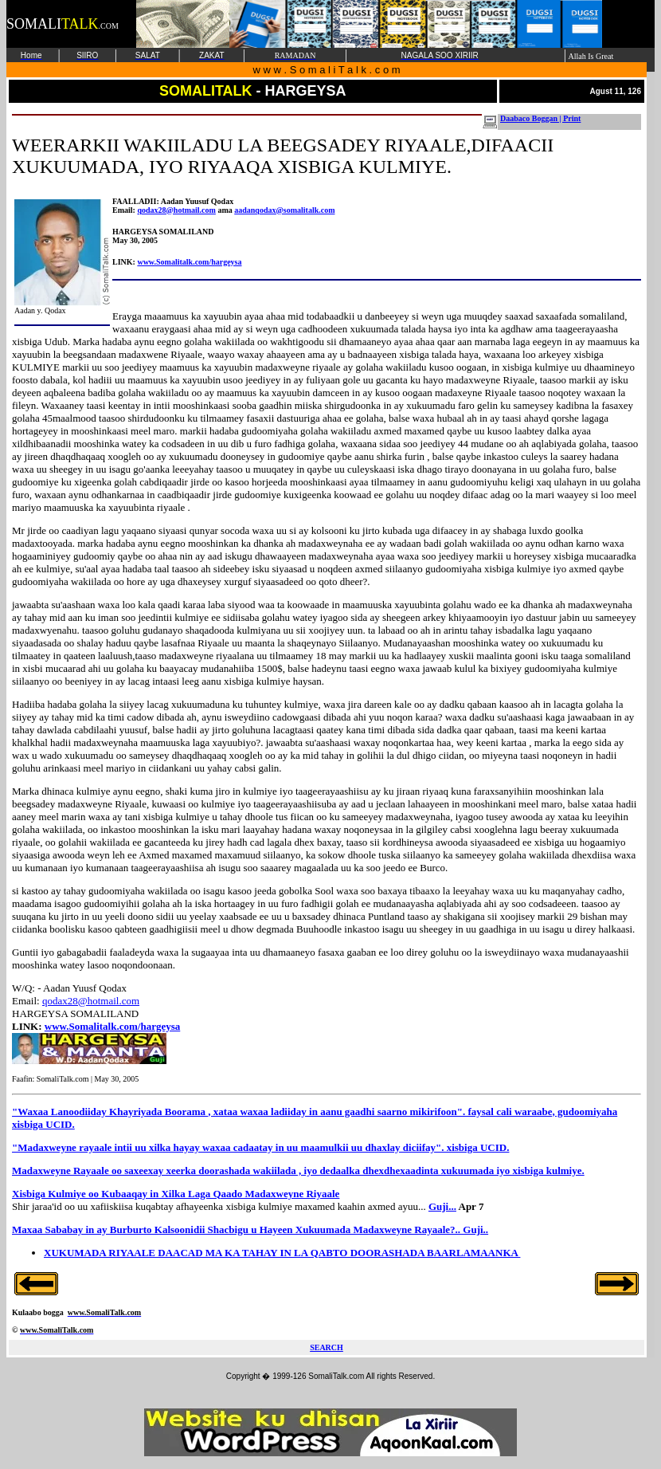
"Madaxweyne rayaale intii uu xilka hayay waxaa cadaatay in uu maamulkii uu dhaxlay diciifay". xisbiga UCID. (260, 1147)
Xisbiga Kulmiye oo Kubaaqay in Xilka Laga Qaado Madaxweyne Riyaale (175, 1194)
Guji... (442, 1206)
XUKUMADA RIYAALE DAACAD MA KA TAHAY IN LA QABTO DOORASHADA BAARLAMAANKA (282, 1253)
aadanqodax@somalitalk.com (284, 210)
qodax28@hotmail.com (176, 210)
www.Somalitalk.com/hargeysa (189, 261)
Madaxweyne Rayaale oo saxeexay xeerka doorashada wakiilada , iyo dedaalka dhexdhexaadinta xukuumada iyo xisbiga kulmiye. (298, 1170)
